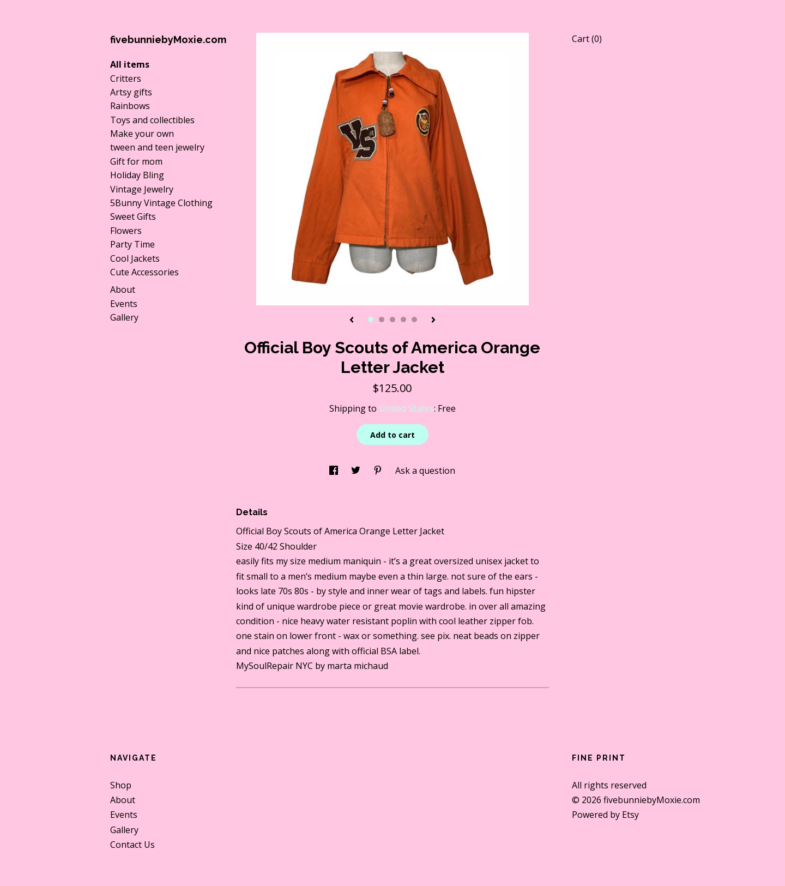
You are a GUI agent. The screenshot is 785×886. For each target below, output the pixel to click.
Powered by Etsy (605, 815)
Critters (125, 79)
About (122, 290)
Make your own (142, 134)
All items (129, 64)
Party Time (132, 244)
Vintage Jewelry (141, 189)
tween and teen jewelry (157, 147)
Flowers (126, 231)
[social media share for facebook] (334, 471)
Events (123, 304)
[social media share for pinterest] (378, 471)
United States (406, 408)
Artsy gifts (131, 92)
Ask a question (425, 471)
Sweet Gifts (133, 216)
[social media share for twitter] (357, 471)
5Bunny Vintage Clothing (161, 203)
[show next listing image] (433, 320)
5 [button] (414, 319)
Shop (120, 785)
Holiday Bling (137, 175)
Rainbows (130, 106)
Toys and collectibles (152, 120)
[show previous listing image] (351, 320)
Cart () (587, 39)
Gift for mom (136, 161)
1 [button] (370, 319)
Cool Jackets (135, 258)
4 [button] (403, 319)
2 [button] (381, 319)
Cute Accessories (144, 272)
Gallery (124, 317)
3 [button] (392, 319)
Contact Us (132, 845)
